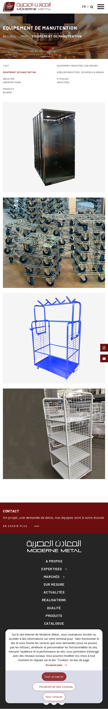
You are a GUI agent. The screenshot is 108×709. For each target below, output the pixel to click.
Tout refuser (54, 696)
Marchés (52, 577)
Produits (54, 616)
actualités (54, 592)
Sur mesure (54, 584)
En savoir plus (15, 526)
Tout (6, 65)
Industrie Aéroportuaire (12, 81)
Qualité (54, 608)
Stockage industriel (63, 81)
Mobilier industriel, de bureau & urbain (80, 72)
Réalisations (54, 600)
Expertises (51, 569)
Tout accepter (54, 676)
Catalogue (54, 623)
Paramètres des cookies (56, 686)
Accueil (9, 36)
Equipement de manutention (19, 72)
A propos (54, 561)
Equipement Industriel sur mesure (77, 65)
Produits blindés (8, 91)
